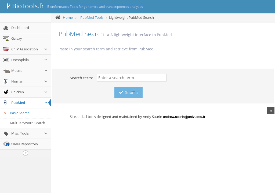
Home (68, 17)
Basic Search (16, 112)
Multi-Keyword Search (27, 122)
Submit (128, 92)
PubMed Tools (91, 17)
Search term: (81, 77)
